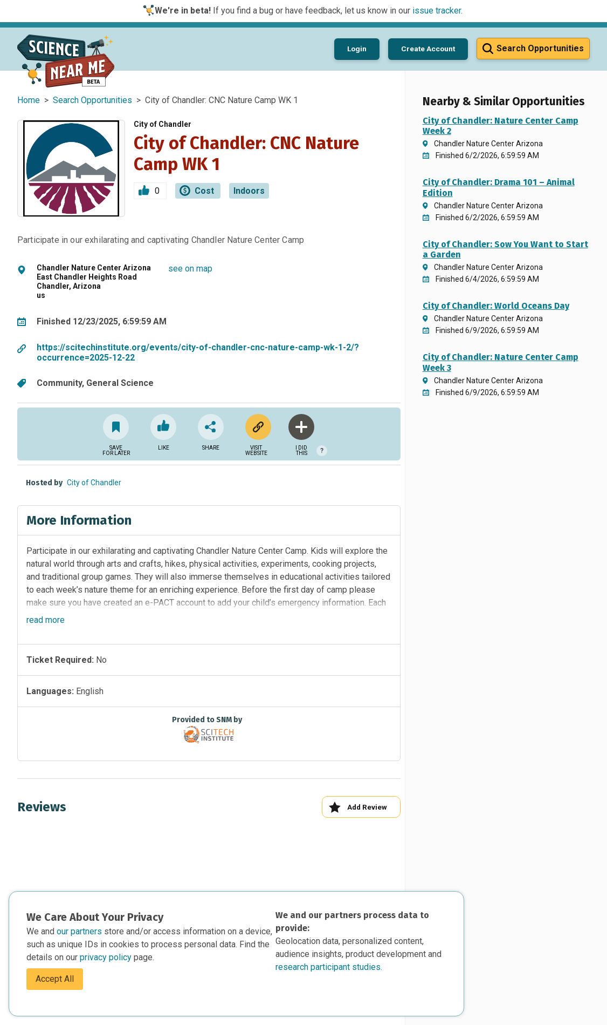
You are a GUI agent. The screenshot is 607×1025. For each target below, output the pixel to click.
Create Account (428, 48)
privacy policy (107, 957)
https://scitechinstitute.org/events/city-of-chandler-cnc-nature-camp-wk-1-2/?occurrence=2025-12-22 (198, 352)
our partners (80, 931)
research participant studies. (328, 967)
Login (357, 48)
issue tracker (436, 10)
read (45, 620)
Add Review (358, 807)
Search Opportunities (92, 100)
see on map (190, 268)
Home (28, 100)
